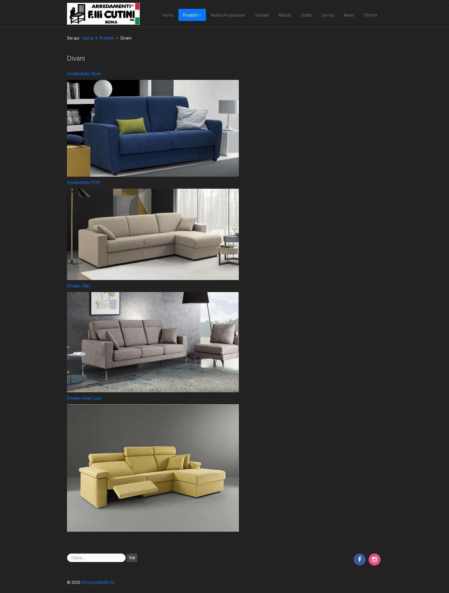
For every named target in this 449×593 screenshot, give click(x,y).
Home (167, 15)
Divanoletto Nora (84, 73)
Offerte (370, 15)
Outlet (306, 15)
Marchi (285, 15)
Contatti (262, 15)
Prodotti (190, 15)
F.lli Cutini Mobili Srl (98, 582)
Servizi (328, 15)
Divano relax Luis (84, 398)
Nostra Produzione (228, 15)
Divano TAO (78, 286)
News (349, 15)
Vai (132, 557)
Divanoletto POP (84, 182)
